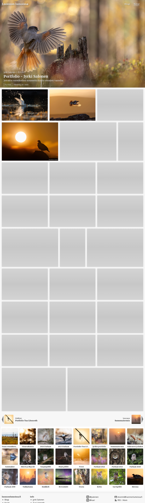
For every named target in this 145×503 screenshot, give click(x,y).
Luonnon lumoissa (15, 4)
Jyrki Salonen (38, 499)
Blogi (127, 4)
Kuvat (137, 4)
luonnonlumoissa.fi (11, 497)
